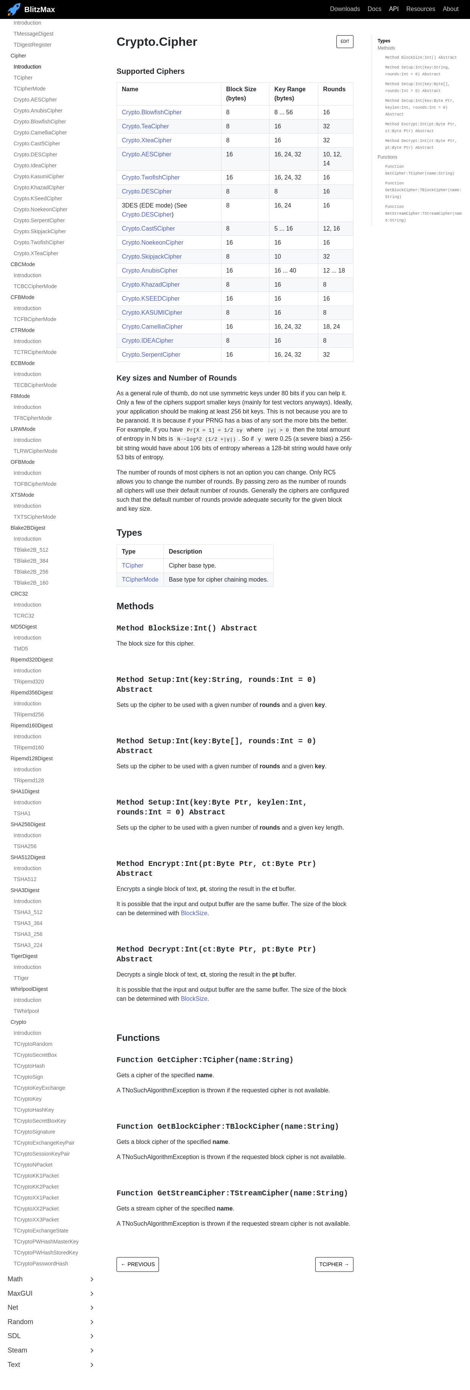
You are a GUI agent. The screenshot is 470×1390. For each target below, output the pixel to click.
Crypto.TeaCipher (145, 126)
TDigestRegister (32, 45)
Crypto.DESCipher (35, 154)
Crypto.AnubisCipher (38, 111)
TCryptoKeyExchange (39, 1088)
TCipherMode (30, 89)
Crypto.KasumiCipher (39, 176)
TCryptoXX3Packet (36, 1220)
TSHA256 (25, 846)
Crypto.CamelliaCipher (40, 132)
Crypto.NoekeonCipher (40, 209)
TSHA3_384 (28, 923)
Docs (374, 9)
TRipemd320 (29, 682)
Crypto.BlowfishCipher (40, 122)
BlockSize (194, 913)
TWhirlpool (26, 1011)
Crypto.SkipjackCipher (40, 231)
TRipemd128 (29, 780)
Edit (345, 41)
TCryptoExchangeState (41, 1231)
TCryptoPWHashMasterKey (46, 1242)
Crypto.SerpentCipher (39, 220)
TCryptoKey (28, 1099)
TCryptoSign (28, 1077)
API (394, 9)
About (451, 9)
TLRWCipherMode (36, 451)
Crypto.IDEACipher (147, 340)
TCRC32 (24, 616)
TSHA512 (25, 879)
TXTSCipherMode (35, 517)
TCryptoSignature (34, 1132)
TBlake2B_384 (31, 561)
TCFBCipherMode (35, 319)
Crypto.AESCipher (35, 100)
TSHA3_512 (28, 912)
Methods (386, 48)
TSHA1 (22, 813)
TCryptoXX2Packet (36, 1209)
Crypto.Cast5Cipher (37, 143)
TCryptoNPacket (33, 1165)
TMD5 (21, 649)
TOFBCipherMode (35, 484)
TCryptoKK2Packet (36, 1187)
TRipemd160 (29, 747)
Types (384, 41)
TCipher (23, 78)
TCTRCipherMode (35, 352)
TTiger (21, 978)
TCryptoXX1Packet (36, 1198)
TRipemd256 (29, 714)
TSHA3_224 (28, 945)
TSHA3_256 (28, 934)
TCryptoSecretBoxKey (40, 1121)
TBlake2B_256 (31, 572)
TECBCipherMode (35, 385)
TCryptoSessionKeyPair (42, 1154)
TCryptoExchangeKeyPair (44, 1143)
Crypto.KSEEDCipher (151, 298)
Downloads (345, 9)
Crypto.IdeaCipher (35, 165)
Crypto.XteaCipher (147, 140)
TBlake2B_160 (31, 583)
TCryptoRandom (33, 1044)
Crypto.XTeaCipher (36, 253)
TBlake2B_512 (31, 550)
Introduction (27, 23)
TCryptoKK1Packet (36, 1176)
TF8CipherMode (33, 418)
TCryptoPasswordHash (41, 1264)
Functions (387, 157)
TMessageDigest (33, 34)
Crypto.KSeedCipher (38, 198)
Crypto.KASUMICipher (152, 312)
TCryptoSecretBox (35, 1055)
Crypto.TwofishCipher (39, 242)
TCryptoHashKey (34, 1110)
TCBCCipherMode (35, 286)
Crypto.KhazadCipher (39, 187)
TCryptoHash (29, 1066)
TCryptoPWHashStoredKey (46, 1253)
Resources (420, 9)
